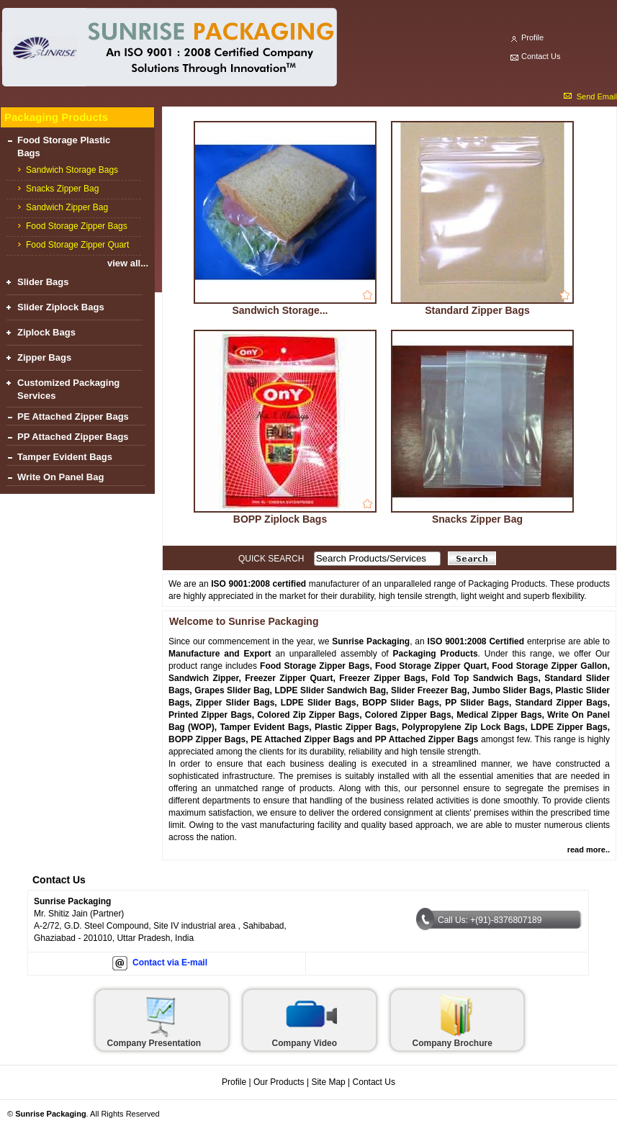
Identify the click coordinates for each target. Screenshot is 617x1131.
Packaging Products (56, 117)
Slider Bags (43, 281)
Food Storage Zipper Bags (76, 226)
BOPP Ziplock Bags (280, 519)
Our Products (279, 1082)
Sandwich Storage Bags (72, 170)
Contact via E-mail (169, 962)
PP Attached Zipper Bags (73, 436)
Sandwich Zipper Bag (67, 207)
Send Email (597, 96)
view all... (127, 263)
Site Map (328, 1082)
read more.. (588, 849)
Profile (532, 37)
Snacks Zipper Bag (62, 189)
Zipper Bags (44, 357)
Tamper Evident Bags (64, 456)
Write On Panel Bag (60, 477)
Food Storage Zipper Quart (77, 245)
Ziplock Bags (46, 332)
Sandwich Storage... (280, 310)
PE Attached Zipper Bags (73, 416)
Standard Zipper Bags (477, 310)
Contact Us (540, 56)
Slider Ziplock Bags (60, 307)
